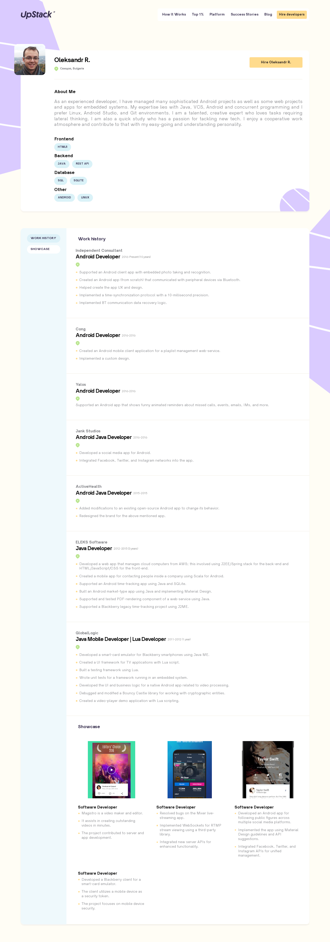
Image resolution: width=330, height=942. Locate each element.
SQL (60, 180)
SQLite (79, 180)
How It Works (174, 14)
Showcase (40, 249)
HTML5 (62, 147)
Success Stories (244, 14)
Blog (268, 14)
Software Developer (97, 807)
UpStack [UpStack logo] (38, 15)
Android (64, 197)
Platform (217, 14)
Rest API (82, 164)
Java (62, 164)
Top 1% (198, 14)
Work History (43, 238)
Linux (85, 197)
